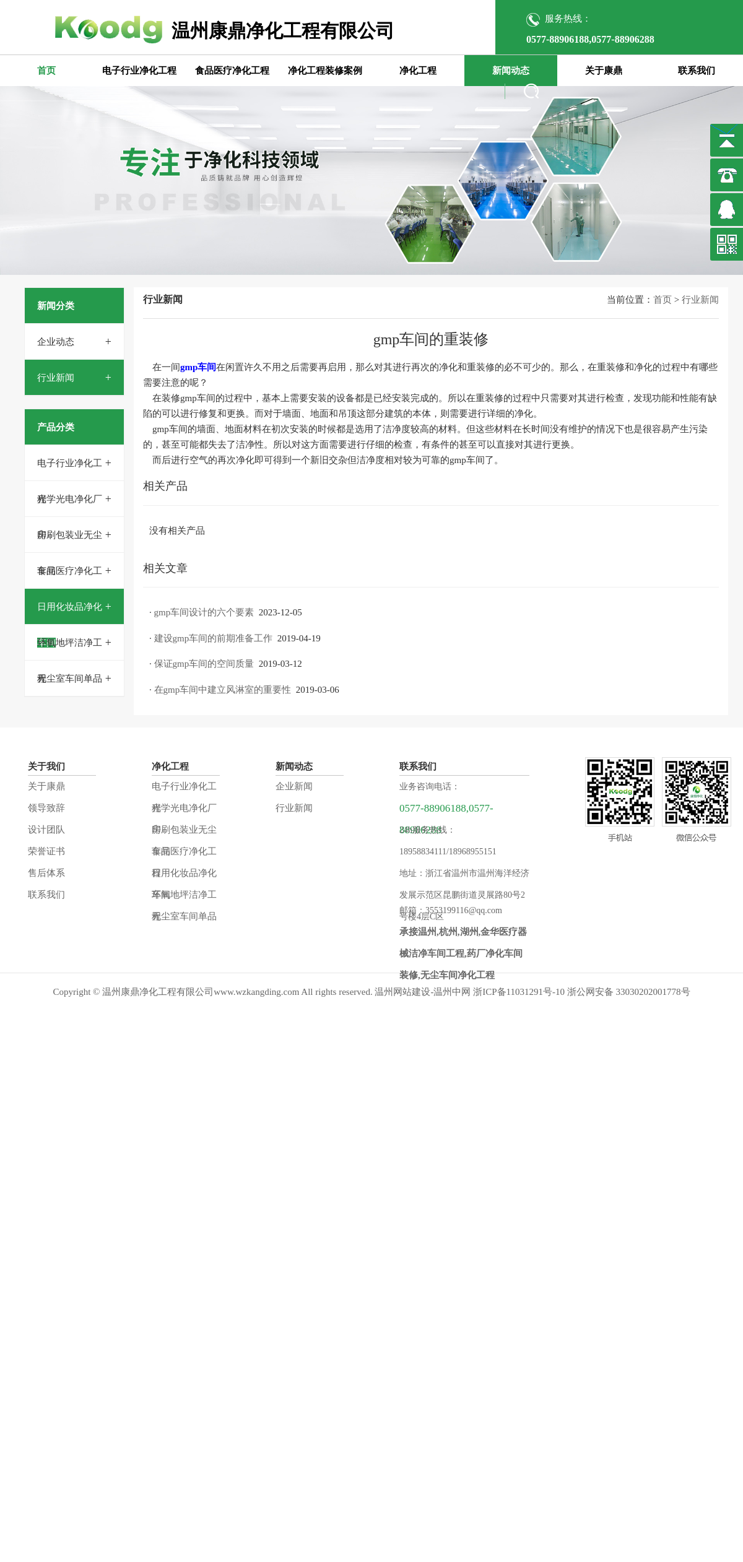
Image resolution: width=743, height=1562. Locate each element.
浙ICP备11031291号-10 (519, 992)
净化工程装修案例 (325, 71)
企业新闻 (294, 786)
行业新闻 (55, 378)
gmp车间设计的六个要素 (204, 612)
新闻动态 (510, 71)
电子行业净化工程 (139, 71)
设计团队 (46, 830)
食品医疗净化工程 (232, 71)
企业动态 (55, 342)
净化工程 (418, 71)
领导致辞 (46, 808)
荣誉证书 (46, 851)
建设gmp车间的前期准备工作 (213, 638)
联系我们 (696, 71)
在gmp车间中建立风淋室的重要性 (223, 690)
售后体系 (46, 873)
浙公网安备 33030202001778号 (628, 992)
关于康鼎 (603, 71)
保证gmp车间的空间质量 (204, 664)
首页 (46, 71)
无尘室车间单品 (69, 678)
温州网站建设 (402, 992)
